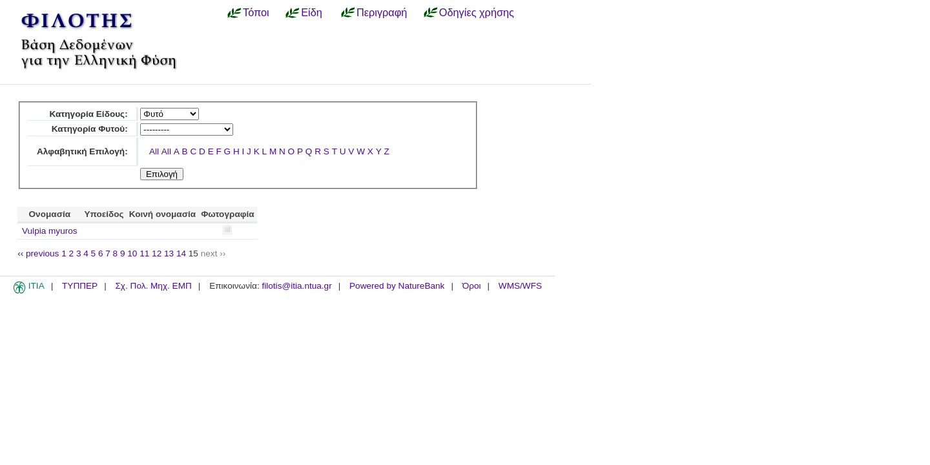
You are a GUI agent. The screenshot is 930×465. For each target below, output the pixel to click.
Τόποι (256, 12)
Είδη (311, 12)
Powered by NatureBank (396, 286)
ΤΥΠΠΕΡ (80, 286)
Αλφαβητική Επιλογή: (82, 151)
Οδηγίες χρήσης (476, 12)
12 (156, 253)
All (154, 151)
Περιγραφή (381, 12)
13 (169, 253)
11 (144, 253)
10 (132, 253)
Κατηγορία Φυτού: (90, 129)
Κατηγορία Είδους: (88, 114)
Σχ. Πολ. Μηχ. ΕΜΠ (153, 286)
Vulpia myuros (50, 231)
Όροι (471, 286)
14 (181, 253)
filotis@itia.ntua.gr (296, 286)
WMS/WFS (520, 286)
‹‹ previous (38, 253)
